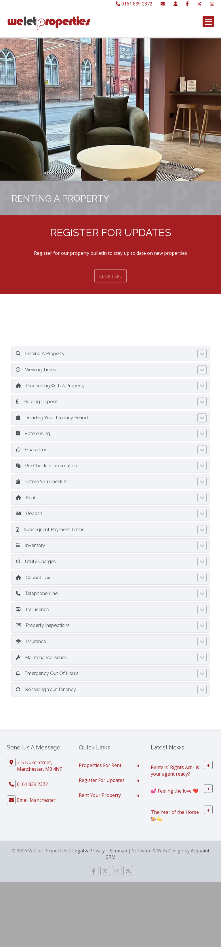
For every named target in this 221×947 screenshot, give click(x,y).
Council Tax (33, 577)
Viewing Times (36, 369)
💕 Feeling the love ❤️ (175, 791)
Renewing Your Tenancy (46, 689)
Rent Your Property (100, 795)
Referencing (33, 433)
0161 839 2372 (134, 4)
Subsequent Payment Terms (50, 529)
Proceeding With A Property (50, 386)
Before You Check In (41, 481)
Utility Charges (36, 561)
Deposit (29, 513)
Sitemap (118, 850)
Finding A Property (40, 353)
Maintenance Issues (41, 657)
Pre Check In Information (46, 465)
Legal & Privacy (88, 850)
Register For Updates (102, 780)
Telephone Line (37, 593)
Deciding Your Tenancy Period (52, 417)
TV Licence (32, 609)
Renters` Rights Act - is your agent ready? (175, 770)
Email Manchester (36, 800)
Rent (26, 497)
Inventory (30, 545)
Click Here (110, 276)
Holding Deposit (37, 401)
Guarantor (31, 449)
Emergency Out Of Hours (47, 673)
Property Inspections (43, 625)
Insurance (31, 641)
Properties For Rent (100, 765)
